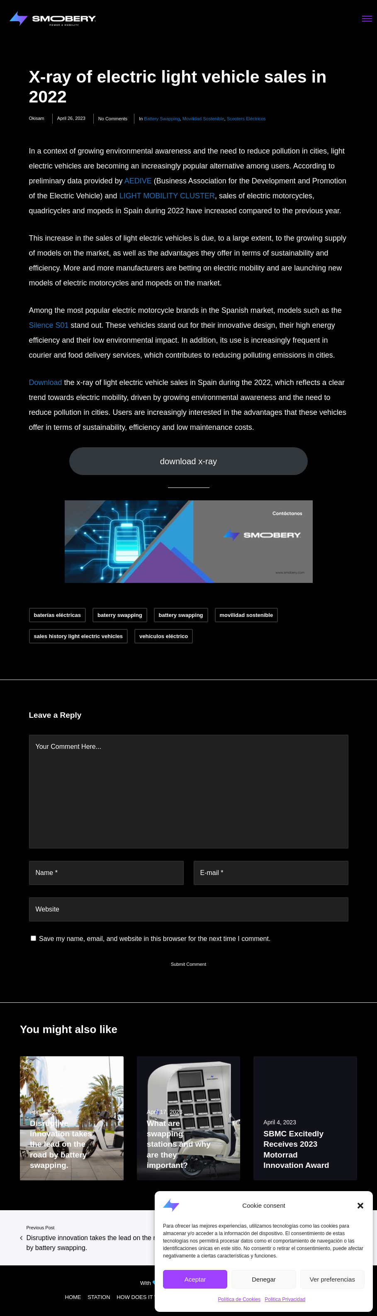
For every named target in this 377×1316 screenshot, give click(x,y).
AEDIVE (138, 181)
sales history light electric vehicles (78, 636)
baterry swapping (119, 615)
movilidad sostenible (203, 118)
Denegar (264, 1279)
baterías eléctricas (57, 615)
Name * (47, 872)
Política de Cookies (239, 1299)
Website (48, 909)
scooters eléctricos (246, 118)
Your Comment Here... (69, 746)
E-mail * (212, 872)
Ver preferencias (332, 1279)
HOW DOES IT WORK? (145, 1297)
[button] (360, 1205)
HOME (73, 1297)
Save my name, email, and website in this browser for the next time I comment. (154, 938)
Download (45, 382)
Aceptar (195, 1279)
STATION (99, 1297)
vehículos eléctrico (163, 636)
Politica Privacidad (285, 1299)
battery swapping (162, 118)
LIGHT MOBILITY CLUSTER (167, 196)
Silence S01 (49, 325)
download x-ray (188, 461)
